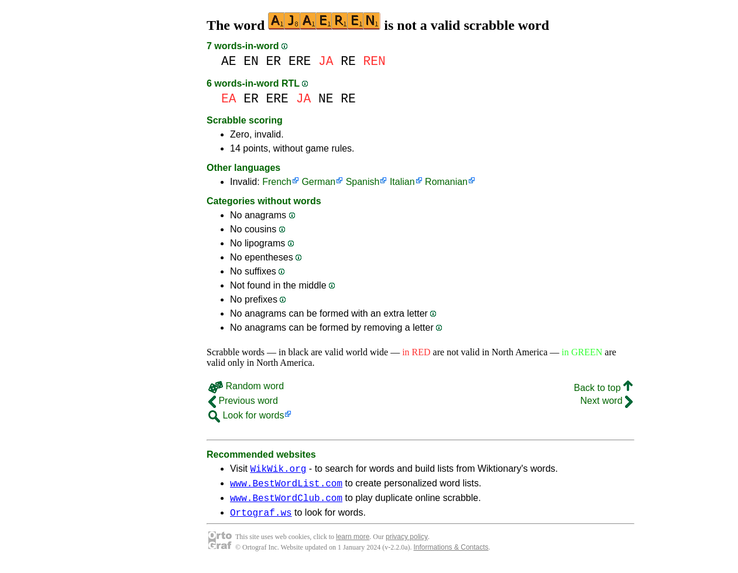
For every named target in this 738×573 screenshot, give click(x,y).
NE (326, 98)
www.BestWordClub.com (286, 502)
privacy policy (407, 544)
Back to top (603, 388)
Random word (246, 386)
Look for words (246, 415)
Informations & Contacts (451, 554)
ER (274, 61)
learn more (352, 544)
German (318, 182)
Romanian (446, 182)
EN (251, 61)
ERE (300, 61)
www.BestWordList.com (286, 486)
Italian (402, 182)
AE (228, 61)
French (276, 182)
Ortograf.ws (261, 519)
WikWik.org (278, 470)
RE (348, 61)
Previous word (243, 401)
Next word (607, 401)
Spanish (363, 182)
